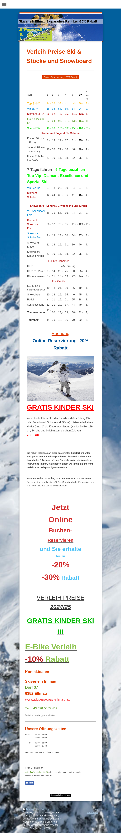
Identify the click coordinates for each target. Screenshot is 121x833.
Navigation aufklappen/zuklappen (60, 4)
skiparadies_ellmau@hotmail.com (46, 715)
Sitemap (45, 809)
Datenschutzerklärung (60, 795)
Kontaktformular (75, 772)
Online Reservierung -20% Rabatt (60, 77)
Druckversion (31, 809)
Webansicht (92, 812)
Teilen (29, 783)
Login (95, 809)
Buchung (60, 333)
